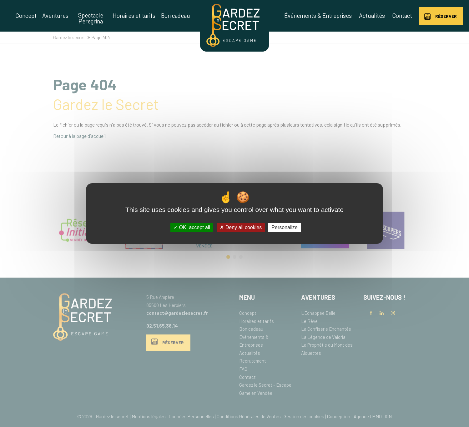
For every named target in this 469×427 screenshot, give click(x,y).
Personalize (284, 227)
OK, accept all (192, 227)
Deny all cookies (241, 227)
